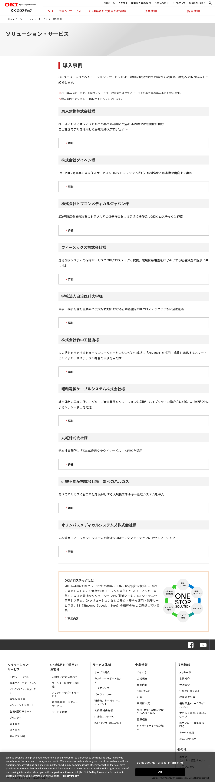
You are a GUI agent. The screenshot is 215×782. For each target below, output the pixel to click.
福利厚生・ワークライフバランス (192, 705)
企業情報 (150, 11)
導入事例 (15, 730)
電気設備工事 (17, 699)
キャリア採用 (186, 732)
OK (160, 772)
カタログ (122, 3)
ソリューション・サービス (64, 11)
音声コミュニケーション (23, 683)
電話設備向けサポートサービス (65, 703)
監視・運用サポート (20, 711)
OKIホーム (109, 3)
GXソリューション (19, 677)
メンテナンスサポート (22, 705)
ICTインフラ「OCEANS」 (107, 722)
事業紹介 (184, 678)
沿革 (139, 697)
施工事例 (15, 724)
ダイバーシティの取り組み (150, 727)
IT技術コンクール (104, 716)
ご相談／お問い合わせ (65, 677)
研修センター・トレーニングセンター (107, 702)
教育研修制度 (187, 697)
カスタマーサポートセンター (107, 680)
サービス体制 (17, 736)
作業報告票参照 (141, 3)
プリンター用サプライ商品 (65, 684)
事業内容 (73, 618)
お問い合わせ (161, 3)
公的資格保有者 (103, 710)
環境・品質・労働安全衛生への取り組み (150, 711)
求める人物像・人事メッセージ (192, 714)
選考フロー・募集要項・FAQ (192, 724)
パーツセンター (103, 694)
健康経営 (142, 719)
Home (11, 19)
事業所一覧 (143, 703)
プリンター (16, 717)
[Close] (209, 766)
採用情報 (193, 11)
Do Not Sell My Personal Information (160, 762)
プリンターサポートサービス (65, 694)
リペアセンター (103, 688)
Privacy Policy (70, 775)
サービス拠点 (102, 672)
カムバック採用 (188, 738)
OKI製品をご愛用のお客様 (107, 11)
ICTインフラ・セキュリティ (23, 690)
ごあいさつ (143, 672)
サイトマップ (179, 3)
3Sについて (143, 691)
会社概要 (142, 678)
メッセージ (185, 672)
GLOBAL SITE (197, 3)
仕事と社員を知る (189, 691)
